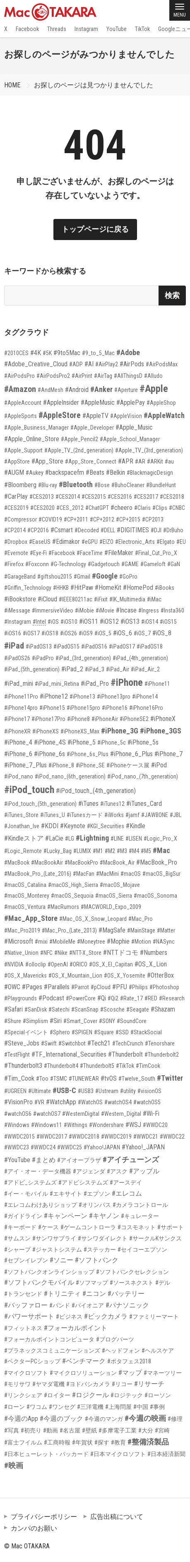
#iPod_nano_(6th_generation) (70, 776)
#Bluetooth (76, 484)
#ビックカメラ (105, 1316)
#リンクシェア (23, 1395)
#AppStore (17, 461)
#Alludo (153, 375)
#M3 (122, 851)
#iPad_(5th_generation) (32, 669)
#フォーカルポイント (75, 1328)
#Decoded (87, 530)
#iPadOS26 (17, 658)
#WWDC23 (16, 1147)
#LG (69, 838)
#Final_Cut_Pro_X (156, 553)
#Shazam (163, 1009)
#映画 (13, 1465)
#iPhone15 (52, 707)
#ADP (76, 364)
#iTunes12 (112, 803)
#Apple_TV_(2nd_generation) (78, 450)
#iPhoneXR (17, 731)
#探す (101, 1442)
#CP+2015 (128, 519)
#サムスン (17, 1238)
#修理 (175, 1418)
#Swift (49, 1043)
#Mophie (118, 941)
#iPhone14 (145, 696)
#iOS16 (12, 633)
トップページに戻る (95, 229)
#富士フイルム (23, 1442)
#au (169, 461)
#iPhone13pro (113, 696)
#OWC (12, 987)
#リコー (122, 1384)
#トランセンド (23, 1293)
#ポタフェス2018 (129, 1361)
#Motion (141, 941)
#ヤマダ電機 (48, 1384)
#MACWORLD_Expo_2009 (111, 907)
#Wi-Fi (151, 1113)
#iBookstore (20, 599)
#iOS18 (49, 633)
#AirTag (103, 375)
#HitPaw (81, 587)
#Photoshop (164, 987)
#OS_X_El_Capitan (111, 964)
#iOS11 (88, 621)
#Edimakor (66, 541)
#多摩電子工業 (118, 1430)
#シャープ (17, 1249)
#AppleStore (59, 415)
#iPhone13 (82, 696)
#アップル (144, 1171)
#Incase (126, 610)
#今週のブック (61, 1419)
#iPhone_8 (61, 765)
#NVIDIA (14, 964)
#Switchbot (72, 1043)
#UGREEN (15, 1091)
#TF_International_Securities (68, 1054)
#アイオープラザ (79, 1160)
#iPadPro (43, 658)
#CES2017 (146, 496)
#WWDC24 (43, 1147)
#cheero (121, 508)
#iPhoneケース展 (127, 765)
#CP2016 (38, 530)
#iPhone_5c (111, 742)
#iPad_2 (72, 669)
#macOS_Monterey (26, 895)
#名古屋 (70, 1430)
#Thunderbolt (125, 1054)
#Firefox (14, 564)
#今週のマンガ (104, 1418)
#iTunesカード (85, 815)
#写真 (11, 1430)
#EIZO (106, 541)
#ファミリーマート (154, 1316)
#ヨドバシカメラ (88, 1384)
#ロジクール (90, 1395)
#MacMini (107, 873)
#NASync (164, 941)
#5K (47, 353)
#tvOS (109, 1078)
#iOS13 (129, 621)
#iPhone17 (17, 719)
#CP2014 (15, 530)
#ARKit (155, 461)
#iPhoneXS (45, 731)
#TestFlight (17, 1054)
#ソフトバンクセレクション (132, 1272)
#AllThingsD (128, 375)
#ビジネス (69, 1316)
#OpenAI (58, 964)
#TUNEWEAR (84, 1078)
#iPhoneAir (104, 719)
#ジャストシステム (57, 1249)
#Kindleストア (23, 838)
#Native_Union (21, 952)
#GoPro (128, 576)
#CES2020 (42, 508)
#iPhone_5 (81, 742)
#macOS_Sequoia (72, 895)
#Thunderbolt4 (61, 1065)
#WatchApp (61, 1102)
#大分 (145, 1430)
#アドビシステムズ (83, 1182)
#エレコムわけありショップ (40, 1205)
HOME (12, 85)
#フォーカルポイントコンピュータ (49, 1339)
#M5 (146, 851)
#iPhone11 (157, 683)
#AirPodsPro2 (53, 375)
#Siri (56, 1021)
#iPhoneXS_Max (79, 731)
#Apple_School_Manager (130, 439)
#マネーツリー (163, 1373)
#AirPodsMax (162, 364)
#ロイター (57, 1395)
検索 (172, 295)
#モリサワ (17, 1384)
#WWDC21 (145, 1136)
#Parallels (57, 987)
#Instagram (17, 621)
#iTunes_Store (21, 815)
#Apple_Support (23, 450)
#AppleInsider (61, 402)
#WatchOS (90, 1102)
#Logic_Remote (23, 851)
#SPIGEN (82, 1032)
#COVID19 (50, 519)
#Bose (102, 485)
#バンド (59, 1305)
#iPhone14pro (21, 707)
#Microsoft (18, 941)
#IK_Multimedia (127, 599)
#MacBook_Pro (156, 862)
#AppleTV (95, 416)
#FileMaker (118, 553)
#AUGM (14, 472)
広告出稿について (116, 1517)
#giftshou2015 (54, 576)
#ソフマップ (92, 1282)
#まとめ (43, 1160)
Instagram (86, 29)
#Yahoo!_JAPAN (143, 1147)
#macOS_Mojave (120, 885)
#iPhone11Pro (21, 696)
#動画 (50, 1430)
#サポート (170, 1227)
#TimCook (148, 1065)
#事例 (157, 1406)
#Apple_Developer (92, 427)
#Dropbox (15, 541)
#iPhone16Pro (146, 707)
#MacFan (83, 873)
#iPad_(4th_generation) (140, 658)
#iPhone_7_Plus (25, 765)
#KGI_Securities (105, 826)
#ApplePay (130, 402)
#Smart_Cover (80, 1021)
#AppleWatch (164, 415)
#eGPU (90, 541)
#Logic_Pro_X (160, 838)
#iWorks (114, 815)
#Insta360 (172, 610)
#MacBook (16, 862)
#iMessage (17, 610)
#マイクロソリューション (83, 1373)
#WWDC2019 (116, 1136)
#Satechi (59, 1009)
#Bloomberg (20, 485)
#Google (105, 576)
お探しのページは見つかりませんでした (93, 85)
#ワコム (36, 1406)
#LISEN (133, 838)
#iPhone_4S (50, 742)
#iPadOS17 (122, 646)
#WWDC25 (69, 1147)
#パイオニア (88, 1305)
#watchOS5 (147, 1102)
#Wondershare (106, 1125)
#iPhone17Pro (48, 719)
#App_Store (47, 461)
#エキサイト (66, 1193)
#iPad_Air (117, 669)
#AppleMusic (98, 402)
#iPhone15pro (83, 707)
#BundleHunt (161, 485)
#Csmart (62, 530)
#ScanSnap (85, 1009)
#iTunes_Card (144, 803)
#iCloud (47, 599)
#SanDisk (35, 1009)
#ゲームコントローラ (88, 1227)
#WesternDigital (80, 1113)
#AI (89, 364)
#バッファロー (26, 1305)
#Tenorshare (160, 1043)
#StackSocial (146, 1032)
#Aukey (34, 472)
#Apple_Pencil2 (79, 439)
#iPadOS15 (66, 646)
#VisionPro (18, 1102)
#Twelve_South (136, 1078)
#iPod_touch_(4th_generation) (96, 791)
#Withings (75, 1125)
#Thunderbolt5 (97, 1065)
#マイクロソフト (26, 1373)
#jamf (132, 815)
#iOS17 (31, 633)
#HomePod (138, 587)
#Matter (166, 930)
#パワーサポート (29, 1316)
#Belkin (115, 472)
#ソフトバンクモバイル (39, 1282)
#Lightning (92, 838)
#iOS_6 (122, 633)
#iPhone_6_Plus (131, 754)
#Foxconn (37, 564)
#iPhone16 (114, 707)
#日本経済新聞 (166, 1454)
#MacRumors (63, 907)
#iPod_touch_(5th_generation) (40, 803)
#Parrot (80, 987)
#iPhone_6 (18, 754)
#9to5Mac (66, 353)
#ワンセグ (62, 1406)
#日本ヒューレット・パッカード (46, 1454)
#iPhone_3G (119, 730)
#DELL (108, 530)
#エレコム (127, 1193)
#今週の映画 (145, 1418)
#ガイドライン (23, 1216)
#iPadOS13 (39, 646)
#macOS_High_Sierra (73, 885)
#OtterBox (160, 975)
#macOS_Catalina (25, 885)
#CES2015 (94, 496)
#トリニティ (62, 1294)
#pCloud (101, 987)
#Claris (142, 508)
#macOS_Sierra (113, 895)
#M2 (110, 851)
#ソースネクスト (132, 1282)
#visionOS (149, 1091)
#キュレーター (140, 1216)
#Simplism (35, 1021)
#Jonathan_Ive (21, 826)
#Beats (95, 472)
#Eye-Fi (38, 553)
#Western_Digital (121, 1113)
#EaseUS (40, 541)
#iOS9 (86, 633)
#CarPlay (16, 496)
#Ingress (148, 610)
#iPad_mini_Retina (57, 683)
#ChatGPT (97, 508)
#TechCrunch (127, 1043)
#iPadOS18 (150, 646)
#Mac (161, 850)
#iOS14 (149, 621)
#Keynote (72, 826)
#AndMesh (50, 390)
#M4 (134, 851)
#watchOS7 (46, 1113)
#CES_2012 (70, 508)
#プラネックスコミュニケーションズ (52, 1350)
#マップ (130, 1373)
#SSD (122, 1032)
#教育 (118, 1442)
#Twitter (170, 1078)
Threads (56, 29)
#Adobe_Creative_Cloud (35, 364)
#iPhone (127, 682)
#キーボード (20, 1227)
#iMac (154, 599)
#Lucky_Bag (57, 851)
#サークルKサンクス (155, 1238)
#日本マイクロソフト (118, 1454)
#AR (140, 461)
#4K (35, 353)
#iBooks (164, 587)
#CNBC (177, 508)
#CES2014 (67, 496)
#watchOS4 (118, 1102)
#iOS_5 (102, 633)
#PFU (119, 987)
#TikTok (125, 1065)
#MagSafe (112, 930)
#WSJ (133, 1125)
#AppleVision (126, 416)
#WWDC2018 (84, 1136)
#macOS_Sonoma (155, 895)
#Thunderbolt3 (23, 1065)
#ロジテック (127, 1395)
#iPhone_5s (143, 742)
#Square (104, 1032)
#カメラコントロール (140, 1205)
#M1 (98, 851)
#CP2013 (153, 519)
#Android (77, 390)
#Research (172, 998)
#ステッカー (100, 1249)
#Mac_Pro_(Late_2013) (69, 930)
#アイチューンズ (131, 1159)
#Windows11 (46, 1125)
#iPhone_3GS (160, 730)
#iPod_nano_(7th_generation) (142, 776)
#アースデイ (126, 1182)
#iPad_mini (18, 683)
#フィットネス (23, 1328)
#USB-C (64, 1090)
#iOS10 (68, 621)
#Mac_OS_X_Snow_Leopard (93, 919)
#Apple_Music (134, 427)
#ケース (48, 1227)
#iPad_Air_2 (145, 669)
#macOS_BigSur (161, 873)
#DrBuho (173, 530)
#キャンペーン (65, 1216)
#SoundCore (132, 1021)
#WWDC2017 (51, 1136)
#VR (39, 1102)
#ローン (14, 1406)
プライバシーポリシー (44, 1517)
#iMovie (105, 610)
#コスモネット (137, 1227)
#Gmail (82, 576)
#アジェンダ (89, 1171)
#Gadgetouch (104, 564)
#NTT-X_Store (85, 952)
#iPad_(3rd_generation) (83, 658)
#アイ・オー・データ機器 (37, 1171)
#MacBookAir (47, 862)
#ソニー (61, 1260)
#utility (128, 1091)
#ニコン (94, 1294)
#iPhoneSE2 (134, 719)
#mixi (41, 941)
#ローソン (157, 1395)
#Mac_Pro (140, 919)
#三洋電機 (90, 1406)
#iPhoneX (163, 719)
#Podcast (51, 998)
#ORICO (78, 964)
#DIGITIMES (133, 530)
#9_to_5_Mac (98, 353)
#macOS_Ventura (25, 907)
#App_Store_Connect (90, 461)
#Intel (39, 621)
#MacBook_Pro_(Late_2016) (37, 873)
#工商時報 (57, 1442)
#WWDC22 (172, 1136)
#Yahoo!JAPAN (102, 1147)
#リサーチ (149, 1384)
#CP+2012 (102, 519)
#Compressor (20, 519)
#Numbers (153, 952)
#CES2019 (16, 508)
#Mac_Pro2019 (22, 930)
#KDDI (49, 826)
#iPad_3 (94, 669)
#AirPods (132, 364)
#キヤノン (104, 1216)
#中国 (140, 1406)
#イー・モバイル (26, 1193)
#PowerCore (81, 998)
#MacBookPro (81, 862)
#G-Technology (68, 564)
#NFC (46, 952)
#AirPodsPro (19, 375)
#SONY (107, 1021)
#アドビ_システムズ (30, 1182)
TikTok (142, 29)
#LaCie (54, 838)
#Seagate (137, 1009)
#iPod (159, 765)
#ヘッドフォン (121, 1350)
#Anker (101, 389)
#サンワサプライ (54, 1238)
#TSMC (58, 1078)
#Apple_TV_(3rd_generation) (149, 450)
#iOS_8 (161, 633)
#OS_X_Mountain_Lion (75, 975)
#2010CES (16, 353)
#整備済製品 (148, 1441)
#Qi (101, 998)
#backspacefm (64, 472)
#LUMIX (82, 851)
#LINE (117, 838)
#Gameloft (153, 564)
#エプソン (97, 1193)
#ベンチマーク (84, 1361)
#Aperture (126, 390)
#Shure (12, 1021)
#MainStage (141, 930)
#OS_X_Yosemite (124, 975)
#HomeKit (108, 587)
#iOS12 (109, 621)
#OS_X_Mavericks (25, 975)
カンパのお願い (34, 1528)
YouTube (116, 29)
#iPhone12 (54, 696)
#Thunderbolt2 (161, 1054)
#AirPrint (82, 375)
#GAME (130, 564)
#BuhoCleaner (127, 485)
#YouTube (17, 1160)
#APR (125, 461)
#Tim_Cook (19, 1078)
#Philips (138, 987)
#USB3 (86, 1091)
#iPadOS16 (94, 646)
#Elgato (165, 541)
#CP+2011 (76, 519)
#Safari (13, 1009)
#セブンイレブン (26, 1260)
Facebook (27, 29)
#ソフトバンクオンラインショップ (49, 1272)
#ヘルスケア (158, 1350)
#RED (150, 998)
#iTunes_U (52, 815)
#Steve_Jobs (21, 1043)
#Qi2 (113, 998)
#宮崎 (162, 1430)
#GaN (173, 564)
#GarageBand (20, 576)
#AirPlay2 (106, 364)
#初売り (31, 1430)
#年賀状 (82, 1442)
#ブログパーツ (115, 1339)
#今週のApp (21, 1419)
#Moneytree (91, 941)
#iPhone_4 (18, 742)
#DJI (156, 530)
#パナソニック (127, 1305)
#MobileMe (62, 941)
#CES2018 (172, 496)
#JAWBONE (154, 815)
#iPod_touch (29, 789)
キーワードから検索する (45, 271)
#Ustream (106, 1091)
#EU (181, 541)
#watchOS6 (17, 1113)
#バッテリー (126, 1294)
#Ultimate (39, 1091)
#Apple (153, 388)
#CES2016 (120, 496)
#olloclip (35, 964)
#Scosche (112, 1009)
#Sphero (60, 1032)
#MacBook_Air (117, 862)
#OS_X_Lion (151, 964)
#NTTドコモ (120, 952)
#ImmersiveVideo (52, 610)
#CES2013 (41, 496)
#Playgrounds (20, 998)
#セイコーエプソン (142, 1249)
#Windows (16, 1125)
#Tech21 (99, 1043)
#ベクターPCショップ (32, 1361)
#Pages (32, 987)
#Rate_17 (131, 998)
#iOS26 (68, 633)
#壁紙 (89, 1430)
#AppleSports (20, 416)
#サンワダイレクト (102, 1238)
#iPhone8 (78, 719)
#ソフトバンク (96, 1260)
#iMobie (84, 610)
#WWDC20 (155, 1125)
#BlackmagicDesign (150, 472)
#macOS (130, 873)
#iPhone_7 (168, 754)
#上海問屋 (118, 1406)
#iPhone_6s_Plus (87, 754)
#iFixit (101, 599)
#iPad (14, 646)
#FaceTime (90, 553)
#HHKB (61, 587)
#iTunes (88, 803)
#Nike (60, 952)
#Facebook (61, 553)
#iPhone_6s (49, 754)
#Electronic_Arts (135, 541)
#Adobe (128, 352)
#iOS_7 (142, 633)
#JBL (175, 815)
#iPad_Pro (95, 683)
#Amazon (20, 389)
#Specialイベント (26, 1032)
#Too (42, 1078)
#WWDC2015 (19, 1136)
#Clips (159, 508)
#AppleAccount (22, 402)
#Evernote (16, 553)
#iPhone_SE (90, 765)
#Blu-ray (47, 485)
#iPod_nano (18, 776)
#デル (162, 1282)
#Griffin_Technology (27, 587)
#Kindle (135, 826)
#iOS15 (168, 621)
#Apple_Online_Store (31, 439)
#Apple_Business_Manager (36, 427)
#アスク (117, 1171)
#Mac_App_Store (31, 918)
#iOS (53, 621)
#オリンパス (95, 1205)
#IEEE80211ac (75, 599)
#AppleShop (161, 402)
